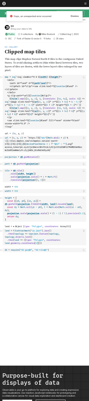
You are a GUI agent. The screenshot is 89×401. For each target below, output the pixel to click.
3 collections (25, 34)
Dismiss (75, 16)
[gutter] (1, 58)
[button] (1, 44)
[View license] (10, 38)
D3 (12, 26)
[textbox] (44, 102)
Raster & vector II (33, 38)
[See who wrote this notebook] (45, 34)
